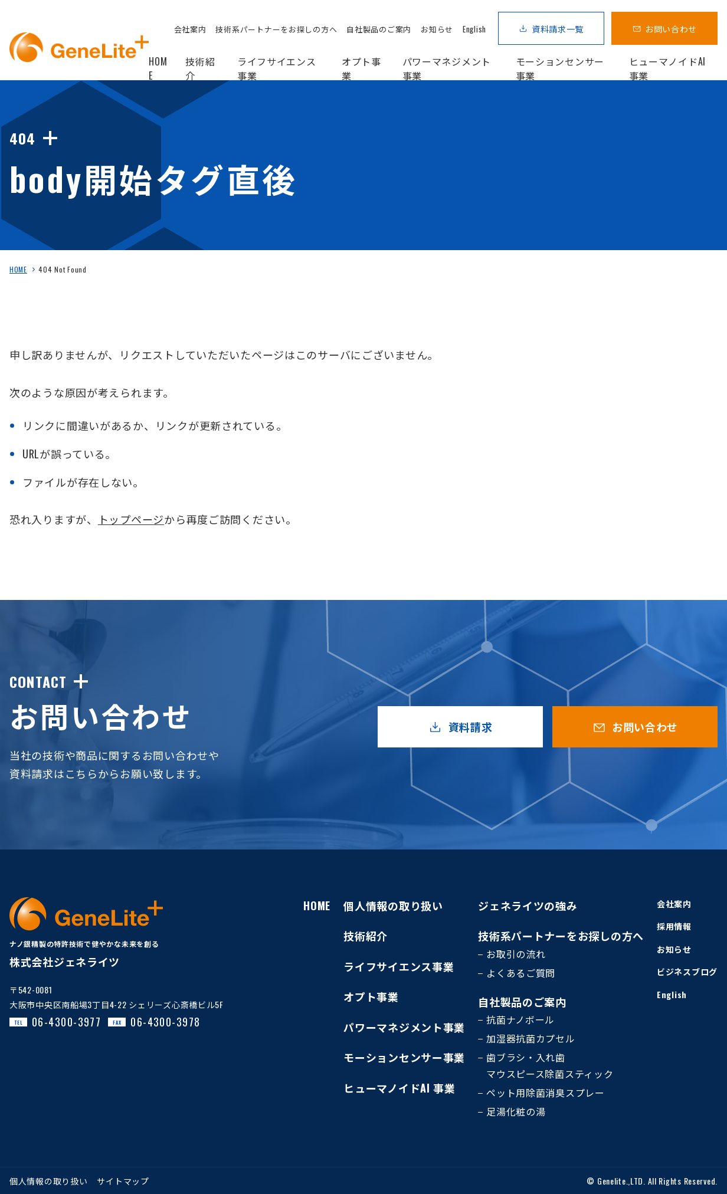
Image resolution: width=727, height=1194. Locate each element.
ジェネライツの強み (527, 905)
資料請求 (470, 726)
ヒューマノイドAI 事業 (399, 1087)
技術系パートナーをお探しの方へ (276, 29)
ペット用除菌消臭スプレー (545, 1092)
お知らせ (437, 29)
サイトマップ (123, 1181)
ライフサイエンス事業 (398, 966)
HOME (18, 269)
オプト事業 (371, 996)
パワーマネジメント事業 (404, 1027)
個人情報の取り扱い (393, 905)
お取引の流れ (515, 954)
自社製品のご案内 (378, 29)
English (474, 29)
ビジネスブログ (687, 971)
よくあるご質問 (520, 973)
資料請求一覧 (558, 28)
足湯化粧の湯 (515, 1111)
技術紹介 (365, 935)
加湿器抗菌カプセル (530, 1038)
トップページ (131, 519)
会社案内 (190, 29)
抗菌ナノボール (520, 1019)
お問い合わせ (671, 28)
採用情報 (674, 926)
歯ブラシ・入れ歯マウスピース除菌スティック (549, 1065)
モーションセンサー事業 (404, 1057)
